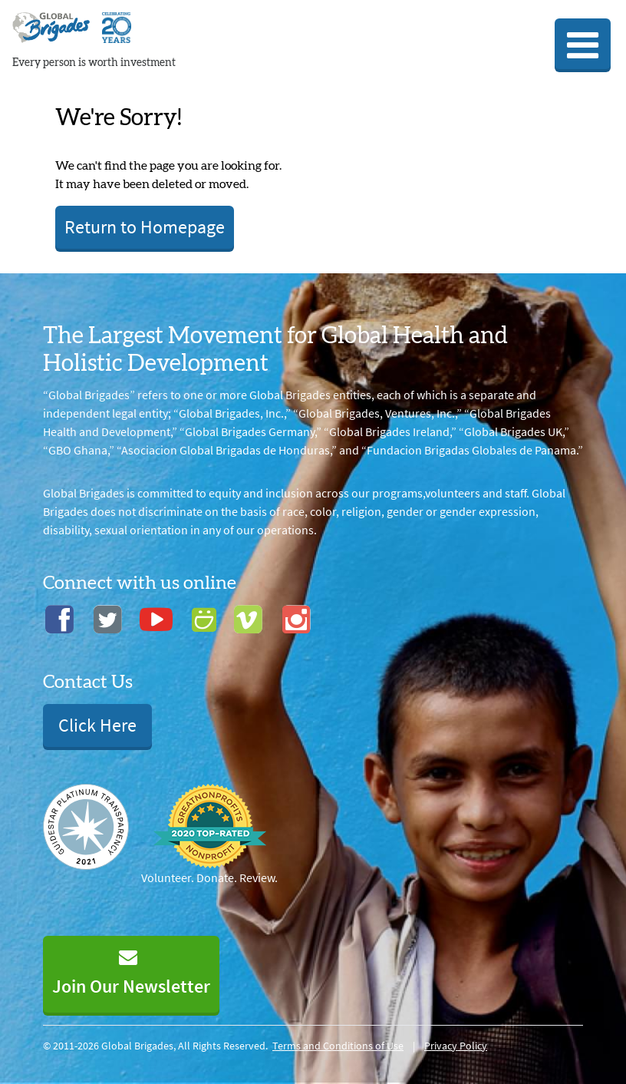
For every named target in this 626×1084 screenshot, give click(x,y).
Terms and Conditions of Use (338, 1046)
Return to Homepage (144, 227)
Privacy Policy (455, 1046)
